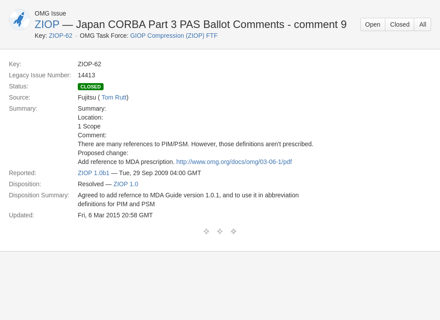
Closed (400, 24)
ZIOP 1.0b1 (93, 172)
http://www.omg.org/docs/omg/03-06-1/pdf (234, 161)
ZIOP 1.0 (125, 184)
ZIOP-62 (60, 35)
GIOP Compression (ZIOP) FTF (174, 35)
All (422, 24)
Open (372, 24)
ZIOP (47, 24)
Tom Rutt (113, 97)
